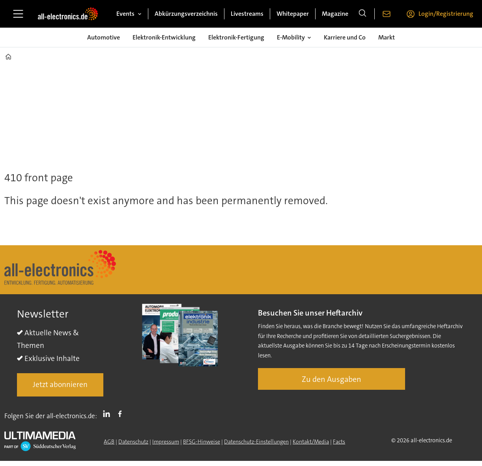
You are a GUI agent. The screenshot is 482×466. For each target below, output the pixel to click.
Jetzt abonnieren (60, 384)
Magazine (335, 13)
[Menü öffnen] (18, 13)
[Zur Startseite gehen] (68, 13)
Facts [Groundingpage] (339, 441)
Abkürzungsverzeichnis (186, 13)
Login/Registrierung (445, 13)
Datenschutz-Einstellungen (256, 441)
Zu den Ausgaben (331, 379)
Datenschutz (133, 441)
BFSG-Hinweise (201, 441)
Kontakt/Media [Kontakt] (311, 441)
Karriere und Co (345, 37)
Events (125, 13)
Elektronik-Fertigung (236, 37)
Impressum (165, 441)
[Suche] (362, 14)
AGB (109, 441)
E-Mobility (291, 37)
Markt (386, 37)
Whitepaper (292, 13)
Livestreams (247, 13)
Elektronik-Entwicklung (164, 37)
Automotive (103, 37)
